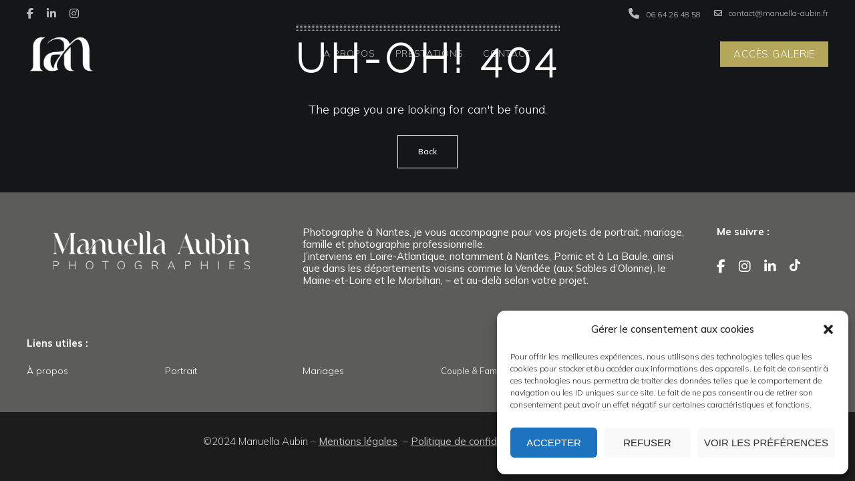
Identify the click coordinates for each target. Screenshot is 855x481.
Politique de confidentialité (472, 441)
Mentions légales (358, 441)
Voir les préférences (766, 442)
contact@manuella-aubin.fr (771, 13)
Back (427, 151)
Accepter (553, 442)
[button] (828, 329)
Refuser (647, 442)
